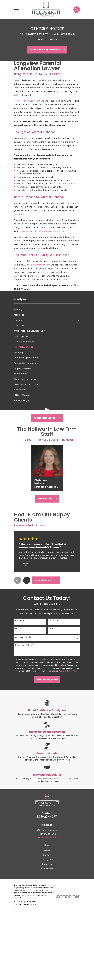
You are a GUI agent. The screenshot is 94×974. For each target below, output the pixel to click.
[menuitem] (47, 309)
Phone (18, 629)
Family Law (47, 859)
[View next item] (27, 580)
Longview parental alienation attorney (38, 231)
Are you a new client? (24, 637)
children (63, 279)
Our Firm (47, 854)
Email (51, 629)
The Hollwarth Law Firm (28, 100)
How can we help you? (24, 645)
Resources (47, 864)
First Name (19, 621)
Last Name (53, 621)
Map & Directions (47, 837)
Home (47, 850)
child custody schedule (64, 183)
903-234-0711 (47, 817)
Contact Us (47, 868)
